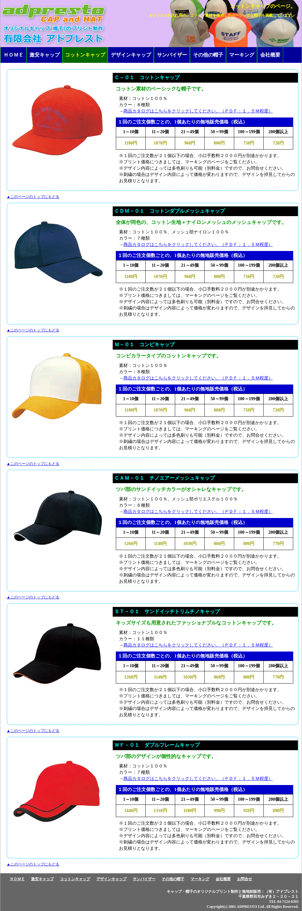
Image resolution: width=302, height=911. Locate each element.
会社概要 (270, 54)
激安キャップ (45, 54)
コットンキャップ (75, 879)
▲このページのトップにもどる (33, 196)
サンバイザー (172, 54)
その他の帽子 (208, 54)
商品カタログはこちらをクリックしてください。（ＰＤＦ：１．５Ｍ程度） (198, 111)
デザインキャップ (131, 54)
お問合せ (244, 879)
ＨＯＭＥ (13, 54)
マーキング (241, 54)
